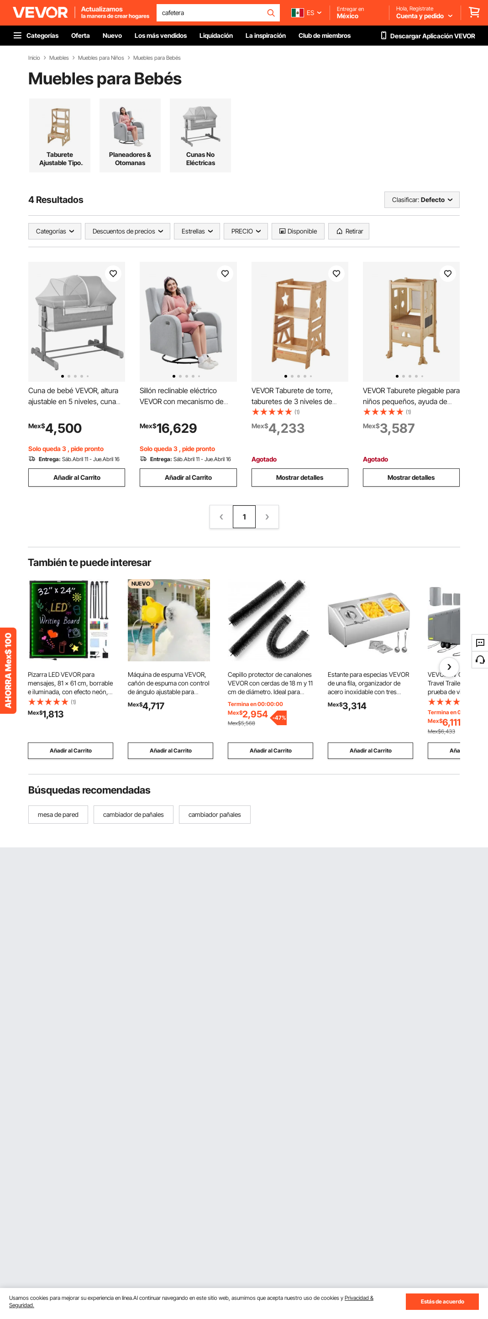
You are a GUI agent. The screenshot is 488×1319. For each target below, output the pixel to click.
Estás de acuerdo (442, 1301)
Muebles (59, 58)
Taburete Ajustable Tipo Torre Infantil (60, 159)
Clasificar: (405, 199)
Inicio (34, 58)
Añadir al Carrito (76, 477)
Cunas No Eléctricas (200, 158)
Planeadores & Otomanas (130, 158)
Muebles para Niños (101, 58)
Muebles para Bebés (157, 58)
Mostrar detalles (299, 477)
